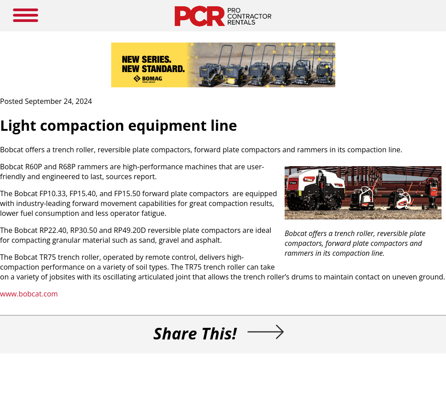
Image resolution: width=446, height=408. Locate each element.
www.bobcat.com (29, 294)
